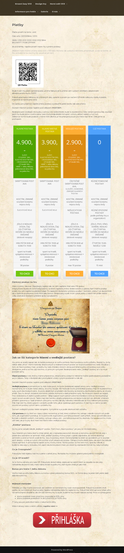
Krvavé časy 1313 (23, 4)
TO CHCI (49, 273)
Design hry (40, 4)
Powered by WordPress (62, 550)
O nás (55, 11)
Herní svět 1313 (57, 4)
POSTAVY (56, 108)
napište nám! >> (50, 506)
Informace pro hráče (25, 11)
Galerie (44, 11)
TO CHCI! (25, 273)
